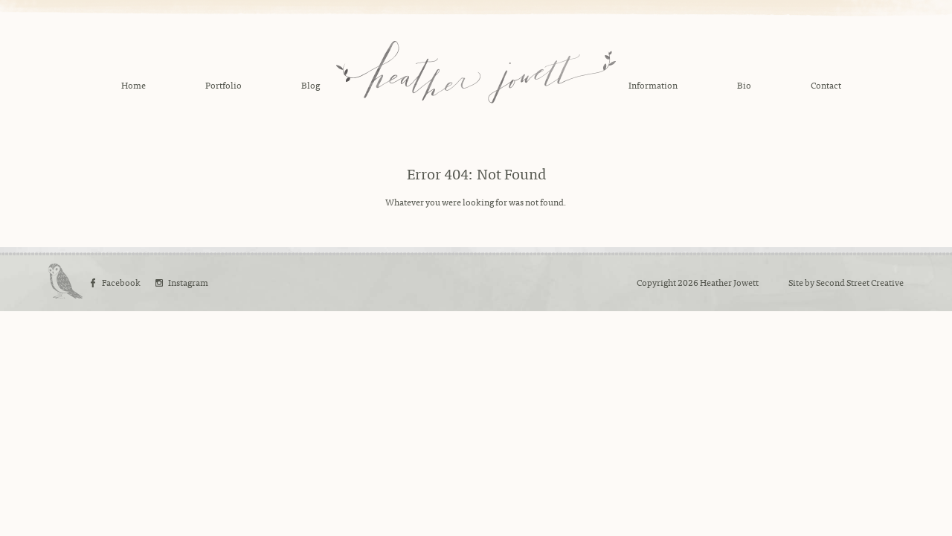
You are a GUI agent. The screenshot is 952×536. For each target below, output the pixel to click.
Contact (826, 84)
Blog (310, 84)
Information (653, 84)
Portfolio (223, 84)
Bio (744, 84)
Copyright (656, 282)
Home (133, 84)
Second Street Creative (860, 282)
